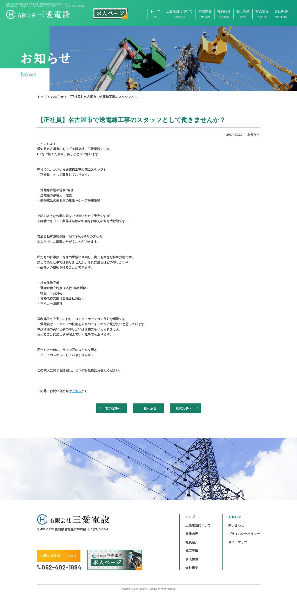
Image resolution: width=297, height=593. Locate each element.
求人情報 (262, 13)
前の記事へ (113, 408)
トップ (155, 13)
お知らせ (57, 96)
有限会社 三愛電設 (147, 589)
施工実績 (243, 13)
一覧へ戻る (149, 408)
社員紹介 (224, 13)
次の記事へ (184, 408)
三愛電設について (179, 13)
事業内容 (205, 13)
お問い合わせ (58, 556)
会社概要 (281, 13)
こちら (76, 391)
